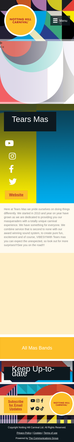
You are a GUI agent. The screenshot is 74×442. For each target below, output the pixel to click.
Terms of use (50, 433)
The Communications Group (43, 438)
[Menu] (60, 21)
